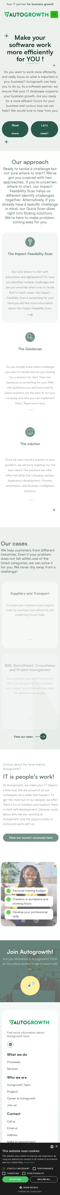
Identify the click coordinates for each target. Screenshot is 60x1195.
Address (12, 1135)
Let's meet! (44, 129)
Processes (13, 1062)
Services (12, 1068)
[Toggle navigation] (54, 14)
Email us (12, 1128)
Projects (12, 1091)
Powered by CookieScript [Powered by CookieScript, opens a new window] (30, 1191)
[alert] (30, 1169)
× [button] (56, 1146)
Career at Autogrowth (21, 1098)
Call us (11, 1121)
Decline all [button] (43, 1179)
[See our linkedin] (10, 1044)
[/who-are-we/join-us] (30, 987)
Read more (15, 129)
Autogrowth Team (19, 1085)
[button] (30, 1187)
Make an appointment (21, 1141)
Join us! (12, 1105)
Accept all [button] (15, 1179)
